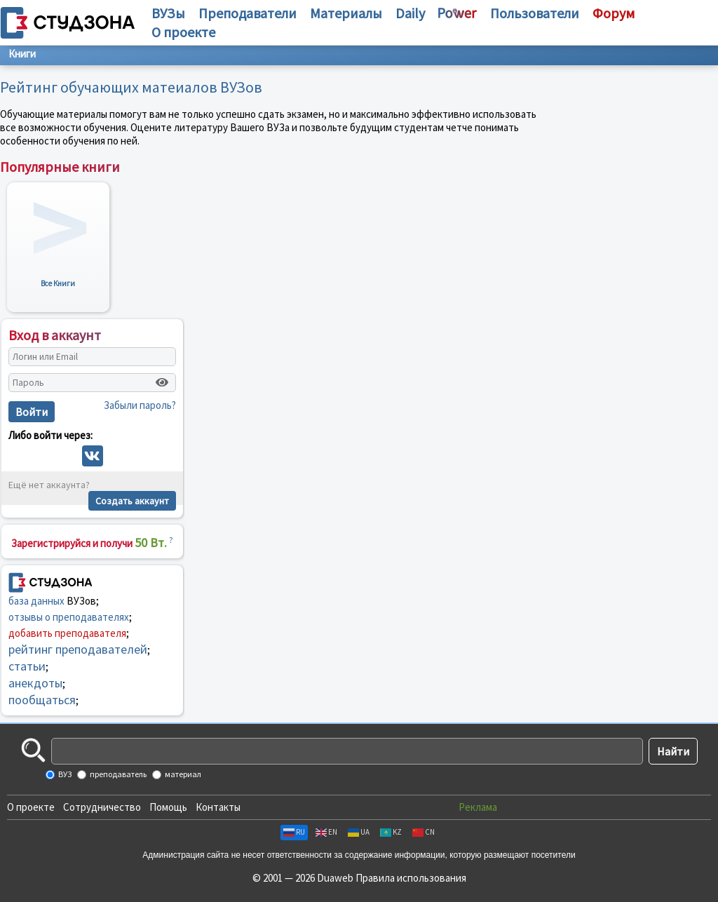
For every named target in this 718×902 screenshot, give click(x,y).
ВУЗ (64, 774)
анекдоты (35, 683)
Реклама (478, 807)
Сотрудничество (102, 807)
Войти (31, 412)
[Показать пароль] (162, 382)
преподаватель (117, 774)
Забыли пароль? (140, 405)
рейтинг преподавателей (77, 649)
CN (423, 832)
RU (294, 832)
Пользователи (534, 13)
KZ (391, 832)
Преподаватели (247, 13)
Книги (22, 53)
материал (182, 774)
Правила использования (410, 877)
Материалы (346, 13)
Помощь (168, 807)
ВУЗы (168, 13)
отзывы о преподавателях (68, 617)
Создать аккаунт (132, 500)
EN (326, 832)
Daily (410, 13)
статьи (27, 666)
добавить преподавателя (67, 633)
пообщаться (42, 700)
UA (359, 832)
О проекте (31, 807)
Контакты (218, 807)
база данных (36, 600)
